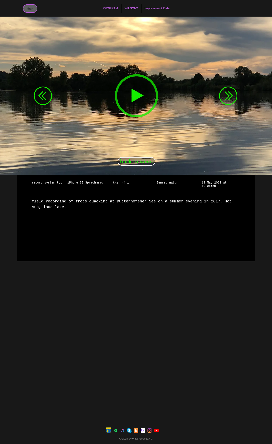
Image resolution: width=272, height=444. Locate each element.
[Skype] (129, 430)
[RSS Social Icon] (136, 430)
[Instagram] (149, 430)
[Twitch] (143, 430)
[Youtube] (156, 430)
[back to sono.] (136, 161)
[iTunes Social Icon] (122, 430)
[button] (110, 8)
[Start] (30, 8)
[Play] (136, 95)
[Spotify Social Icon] (115, 430)
